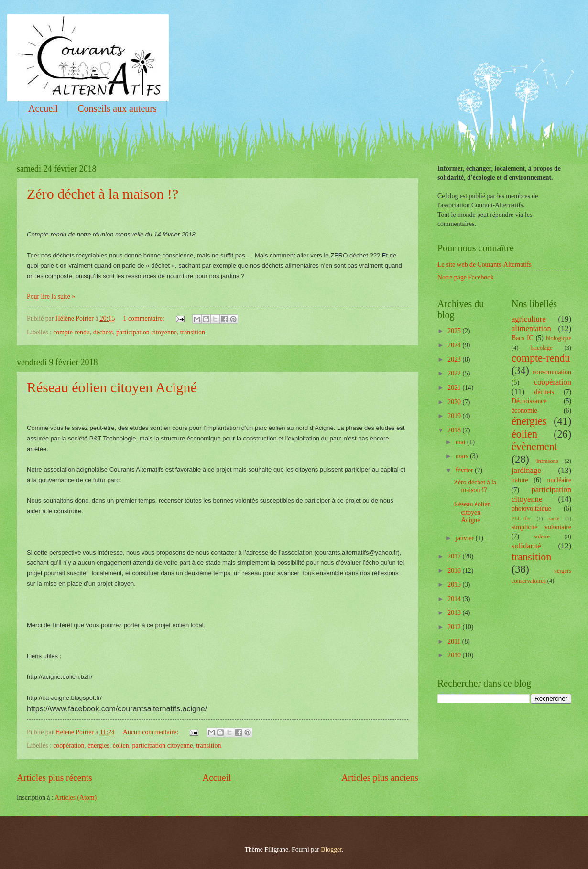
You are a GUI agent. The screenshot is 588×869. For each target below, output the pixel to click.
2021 (454, 387)
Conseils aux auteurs (117, 108)
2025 (454, 330)
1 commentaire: (144, 318)
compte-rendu (71, 332)
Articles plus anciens (379, 777)
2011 (454, 641)
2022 (454, 373)
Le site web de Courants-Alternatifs (484, 264)
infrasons (547, 461)
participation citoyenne (146, 332)
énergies (98, 745)
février (465, 470)
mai (461, 442)
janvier (466, 538)
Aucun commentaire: (151, 732)
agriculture (529, 318)
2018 (454, 430)
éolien (121, 745)
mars (463, 456)
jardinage (526, 470)
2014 (454, 598)
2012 (454, 627)
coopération (68, 745)
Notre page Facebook (465, 277)
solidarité (526, 545)
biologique (558, 338)
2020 (454, 402)
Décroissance (529, 401)
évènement (534, 446)
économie (524, 410)
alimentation (531, 328)
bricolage (541, 347)
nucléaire (559, 479)
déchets (103, 332)
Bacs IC (523, 338)
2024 (454, 345)
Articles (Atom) (75, 797)
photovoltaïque (531, 508)
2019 (454, 415)
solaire (542, 536)
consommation (552, 371)
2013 (454, 612)
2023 (454, 359)
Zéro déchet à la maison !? (102, 194)
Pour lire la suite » (51, 296)
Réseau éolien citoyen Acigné (112, 387)
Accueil (43, 108)
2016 (454, 570)
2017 (454, 556)
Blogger (331, 849)
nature (520, 479)
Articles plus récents (54, 777)
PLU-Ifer (521, 518)
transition (192, 332)
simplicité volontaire (541, 527)
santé (553, 518)
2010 (454, 655)
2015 (454, 584)
